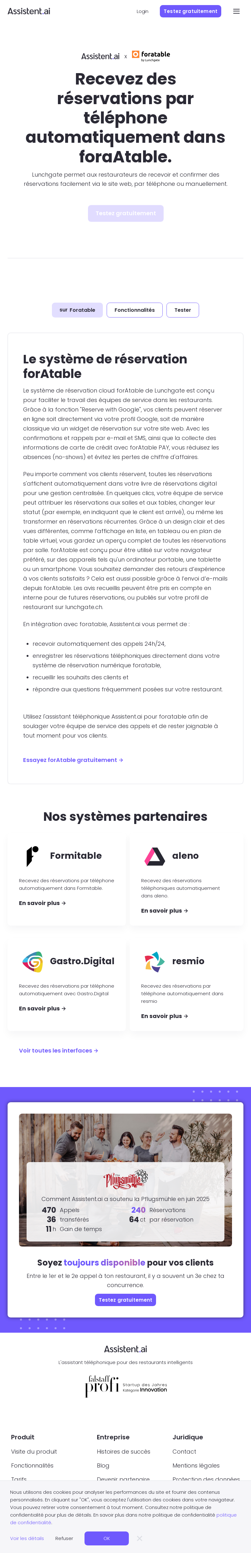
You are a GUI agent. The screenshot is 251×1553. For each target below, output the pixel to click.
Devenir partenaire (123, 1479)
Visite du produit (34, 1452)
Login (142, 11)
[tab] (77, 310)
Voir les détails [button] (27, 1538)
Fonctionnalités (32, 1465)
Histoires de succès (123, 1452)
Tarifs (19, 1479)
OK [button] (107, 1538)
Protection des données (206, 1479)
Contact (184, 1452)
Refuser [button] (64, 1538)
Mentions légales (196, 1465)
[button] (234, 11)
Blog (103, 1465)
